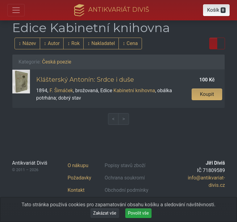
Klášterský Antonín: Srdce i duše (85, 79)
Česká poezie (56, 62)
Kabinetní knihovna (134, 90)
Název (29, 43)
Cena (132, 43)
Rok (75, 43)
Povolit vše (138, 213)
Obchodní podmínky (126, 190)
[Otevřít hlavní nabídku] (16, 10)
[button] (216, 10)
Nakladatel (103, 43)
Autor (54, 43)
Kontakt (76, 190)
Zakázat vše (104, 213)
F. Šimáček (61, 90)
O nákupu (78, 165)
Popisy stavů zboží (125, 165)
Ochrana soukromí (125, 178)
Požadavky (79, 178)
